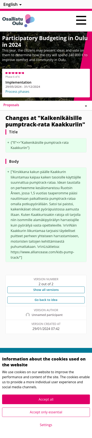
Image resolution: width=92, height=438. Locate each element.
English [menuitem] (10, 4)
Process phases (17, 91)
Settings (46, 425)
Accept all (46, 399)
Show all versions (46, 290)
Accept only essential (46, 412)
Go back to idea (46, 300)
